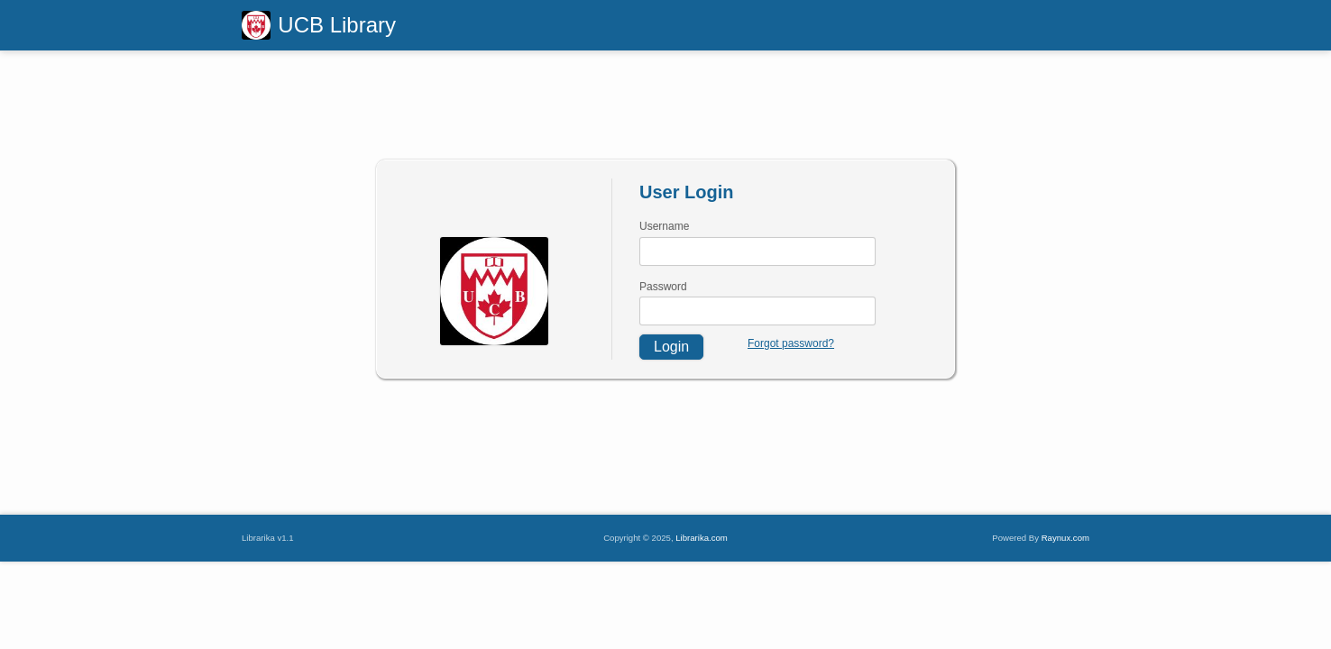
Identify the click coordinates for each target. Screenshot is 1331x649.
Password (663, 286)
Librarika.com (701, 538)
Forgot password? (791, 343)
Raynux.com (1065, 538)
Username (664, 226)
